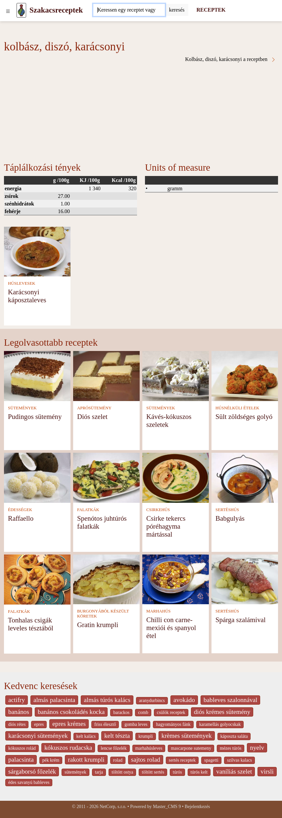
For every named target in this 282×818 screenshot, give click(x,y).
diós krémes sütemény (222, 711)
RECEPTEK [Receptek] (210, 10)
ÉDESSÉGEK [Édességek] (20, 509)
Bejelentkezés (197, 806)
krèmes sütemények (187, 735)
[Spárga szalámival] (245, 579)
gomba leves (135, 724)
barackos (121, 712)
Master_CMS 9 (167, 806)
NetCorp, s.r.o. (113, 806)
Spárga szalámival (240, 619)
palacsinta (21, 759)
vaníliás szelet (234, 771)
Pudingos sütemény (35, 416)
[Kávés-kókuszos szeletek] (175, 375)
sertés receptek (182, 760)
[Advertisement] (141, 112)
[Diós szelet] (106, 375)
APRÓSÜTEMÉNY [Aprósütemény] (94, 408)
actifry (16, 699)
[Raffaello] (37, 477)
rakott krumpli (86, 759)
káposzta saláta (234, 736)
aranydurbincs (152, 700)
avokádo (184, 699)
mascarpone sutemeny (191, 748)
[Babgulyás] (245, 477)
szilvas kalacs (239, 760)
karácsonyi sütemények (38, 735)
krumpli (145, 736)
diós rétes (16, 724)
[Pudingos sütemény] (37, 375)
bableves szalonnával (231, 699)
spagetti (211, 760)
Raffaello (20, 518)
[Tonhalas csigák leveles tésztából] (37, 579)
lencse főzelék (113, 748)
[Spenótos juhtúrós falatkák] (106, 477)
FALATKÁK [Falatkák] (88, 509)
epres (39, 724)
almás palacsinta (54, 699)
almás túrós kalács (107, 699)
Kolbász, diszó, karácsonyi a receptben (230, 59)
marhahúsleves (149, 748)
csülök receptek (171, 712)
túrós (177, 772)
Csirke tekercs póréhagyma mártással (165, 526)
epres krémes (69, 723)
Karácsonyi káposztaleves (27, 296)
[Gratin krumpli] (106, 579)
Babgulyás (230, 518)
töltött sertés (153, 772)
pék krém (51, 760)
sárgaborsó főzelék (32, 771)
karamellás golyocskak (220, 724)
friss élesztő (105, 724)
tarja (99, 772)
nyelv (257, 747)
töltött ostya (122, 772)
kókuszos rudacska (68, 747)
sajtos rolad (145, 759)
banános (18, 711)
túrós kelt (199, 772)
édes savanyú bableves (28, 782)
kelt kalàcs (86, 736)
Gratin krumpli (97, 624)
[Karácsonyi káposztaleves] (37, 251)
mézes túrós (230, 748)
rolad (117, 760)
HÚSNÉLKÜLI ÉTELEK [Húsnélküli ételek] (237, 408)
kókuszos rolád (22, 748)
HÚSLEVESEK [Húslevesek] (21, 283)
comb (143, 712)
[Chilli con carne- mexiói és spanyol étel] (175, 579)
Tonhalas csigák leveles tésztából (30, 624)
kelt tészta (117, 735)
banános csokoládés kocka (71, 711)
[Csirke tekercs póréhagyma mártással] (175, 477)
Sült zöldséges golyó (243, 416)
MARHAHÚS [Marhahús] (158, 611)
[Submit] (176, 10)
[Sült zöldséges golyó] (245, 375)
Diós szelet (92, 416)
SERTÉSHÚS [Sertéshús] (227, 509)
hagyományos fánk (173, 724)
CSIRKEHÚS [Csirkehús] (158, 509)
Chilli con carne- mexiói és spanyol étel (171, 627)
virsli (266, 771)
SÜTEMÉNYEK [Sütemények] (22, 408)
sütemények (75, 772)
